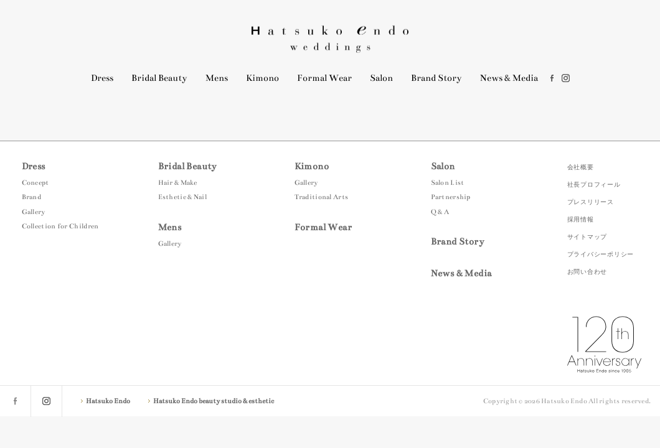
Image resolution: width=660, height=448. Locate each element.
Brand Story (436, 77)
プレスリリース (590, 201)
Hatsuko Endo (330, 39)
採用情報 (580, 219)
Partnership (451, 197)
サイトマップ (587, 236)
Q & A (440, 212)
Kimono (262, 77)
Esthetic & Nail (182, 197)
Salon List (447, 183)
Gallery (33, 212)
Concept (35, 183)
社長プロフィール (594, 184)
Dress (102, 77)
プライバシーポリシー (600, 254)
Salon (381, 77)
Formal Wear (324, 77)
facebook (552, 78)
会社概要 (580, 167)
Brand (32, 197)
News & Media (509, 77)
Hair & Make (177, 183)
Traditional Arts (322, 197)
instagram (566, 78)
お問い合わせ (587, 271)
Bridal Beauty (159, 77)
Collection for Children (60, 226)
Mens (216, 77)
